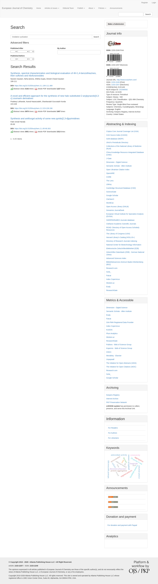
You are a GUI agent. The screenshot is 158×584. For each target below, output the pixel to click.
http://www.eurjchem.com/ (127, 80)
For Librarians (113, 438)
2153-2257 (115, 85)
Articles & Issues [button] (52, 8)
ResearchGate (111, 290)
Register (144, 3)
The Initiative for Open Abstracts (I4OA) (121, 363)
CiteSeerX (110, 199)
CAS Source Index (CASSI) (116, 135)
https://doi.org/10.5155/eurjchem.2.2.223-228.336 (33, 108)
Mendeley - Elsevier (113, 356)
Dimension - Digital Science (116, 162)
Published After (16, 48)
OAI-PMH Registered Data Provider (120, 322)
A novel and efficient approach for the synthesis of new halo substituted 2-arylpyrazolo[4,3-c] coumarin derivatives (54, 97)
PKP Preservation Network (116, 402)
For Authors (112, 433)
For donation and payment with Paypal (122, 525)
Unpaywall (110, 359)
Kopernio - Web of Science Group (119, 348)
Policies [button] (102, 8)
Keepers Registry (112, 395)
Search (148, 14)
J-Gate (108, 158)
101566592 (123, 90)
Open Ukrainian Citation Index (117, 170)
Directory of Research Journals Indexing (121, 241)
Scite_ (108, 272)
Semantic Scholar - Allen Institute (119, 166)
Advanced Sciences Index (116, 258)
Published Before (17, 56)
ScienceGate (111, 192)
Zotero (108, 352)
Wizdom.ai (110, 283)
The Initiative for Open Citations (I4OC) (121, 367)
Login (154, 3)
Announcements (116, 8)
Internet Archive (112, 399)
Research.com (111, 268)
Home (38, 8)
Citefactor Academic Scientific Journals (121, 224)
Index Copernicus (113, 279)
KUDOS (109, 330)
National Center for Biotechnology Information (123, 245)
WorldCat (109, 203)
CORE (108, 177)
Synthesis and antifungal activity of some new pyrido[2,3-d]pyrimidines (44, 118)
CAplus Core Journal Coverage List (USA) (122, 131)
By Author (61, 48)
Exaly (108, 287)
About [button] (92, 8)
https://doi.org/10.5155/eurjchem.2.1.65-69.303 (32, 129)
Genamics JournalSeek (115, 210)
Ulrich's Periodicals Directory (117, 142)
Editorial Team (68, 8)
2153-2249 (115, 82)
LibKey (109, 184)
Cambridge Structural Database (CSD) (121, 188)
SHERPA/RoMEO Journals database (120, 220)
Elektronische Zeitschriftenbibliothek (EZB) (122, 248)
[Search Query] (130, 14)
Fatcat (108, 276)
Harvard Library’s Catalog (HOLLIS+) (120, 237)
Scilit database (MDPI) (114, 139)
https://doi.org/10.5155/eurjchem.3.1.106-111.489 (33, 86)
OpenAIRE (110, 173)
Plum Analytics (112, 333)
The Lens (109, 181)
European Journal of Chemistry (17, 8)
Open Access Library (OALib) (117, 207)
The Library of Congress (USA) (118, 234)
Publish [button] (81, 8)
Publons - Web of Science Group (118, 345)
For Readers (113, 428)
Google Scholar (112, 195)
